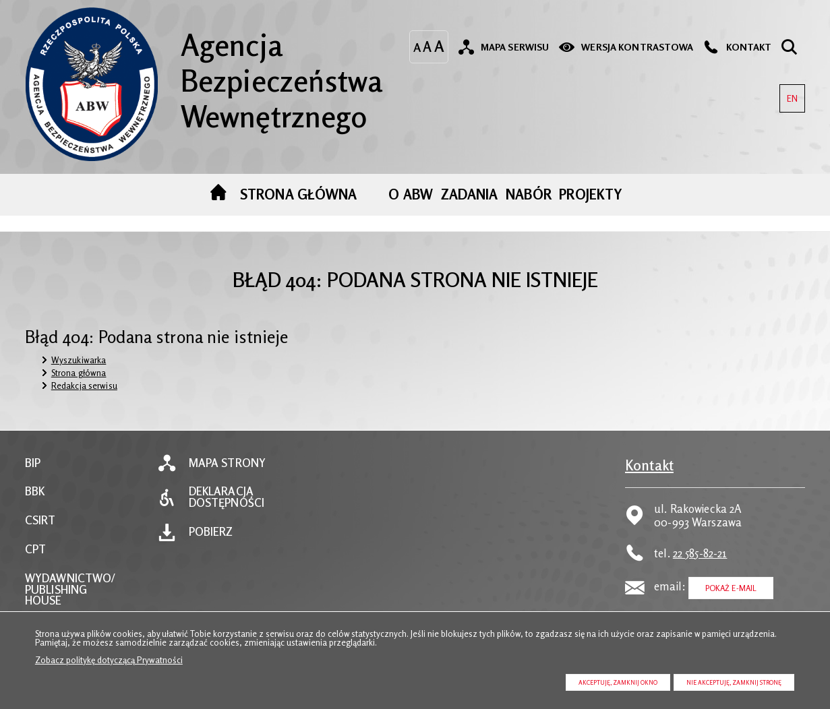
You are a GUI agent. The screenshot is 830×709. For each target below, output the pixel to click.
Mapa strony (227, 463)
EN (788, 94)
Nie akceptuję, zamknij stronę (733, 682)
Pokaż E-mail (731, 588)
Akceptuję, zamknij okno (618, 682)
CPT (35, 549)
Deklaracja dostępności (226, 497)
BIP (32, 463)
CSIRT (40, 520)
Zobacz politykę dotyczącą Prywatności (109, 659)
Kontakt (649, 465)
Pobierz (211, 532)
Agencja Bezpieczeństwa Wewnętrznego (203, 70)
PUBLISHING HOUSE (56, 595)
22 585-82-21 (700, 553)
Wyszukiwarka (79, 359)
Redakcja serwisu (84, 385)
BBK (35, 491)
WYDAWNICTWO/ (70, 578)
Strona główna (79, 372)
